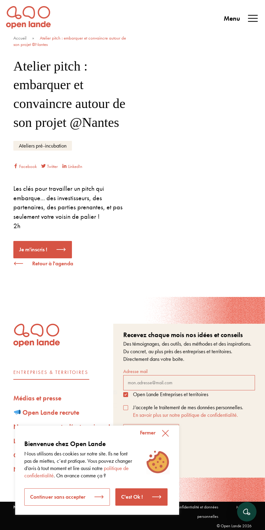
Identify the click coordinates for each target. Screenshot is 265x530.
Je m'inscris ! (33, 249)
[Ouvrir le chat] (247, 511)
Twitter (49, 166)
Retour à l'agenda (52, 263)
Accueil (19, 38)
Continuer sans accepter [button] (57, 496)
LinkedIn (72, 166)
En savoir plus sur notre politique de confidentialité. (185, 414)
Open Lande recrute (47, 412)
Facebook (25, 166)
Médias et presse (37, 398)
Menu (241, 18)
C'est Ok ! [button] (132, 496)
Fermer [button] (147, 432)
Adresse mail (189, 379)
